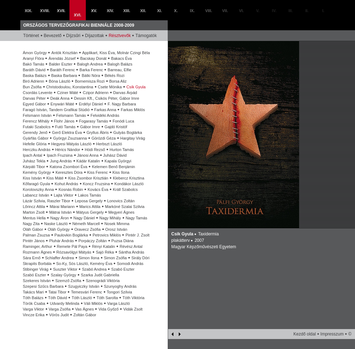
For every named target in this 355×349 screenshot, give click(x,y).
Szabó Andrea (94, 269)
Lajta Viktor (63, 195)
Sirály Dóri (140, 258)
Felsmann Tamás (71, 115)
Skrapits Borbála (37, 263)
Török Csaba (34, 303)
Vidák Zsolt (132, 309)
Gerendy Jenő (35, 132)
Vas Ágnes (84, 309)
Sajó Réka (105, 252)
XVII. (61, 11)
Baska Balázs (35, 75)
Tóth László (82, 298)
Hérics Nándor (67, 149)
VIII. (208, 11)
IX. (192, 11)
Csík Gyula (136, 87)
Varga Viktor (33, 309)
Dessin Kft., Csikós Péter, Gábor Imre (106, 98)
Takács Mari (33, 292)
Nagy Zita (31, 224)
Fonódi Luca (123, 121)
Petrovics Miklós (107, 235)
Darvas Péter (34, 98)
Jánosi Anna (88, 155)
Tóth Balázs (33, 298)
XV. (94, 11)
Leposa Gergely (89, 201)
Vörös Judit (59, 315)
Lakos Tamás (89, 195)
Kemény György (37, 172)
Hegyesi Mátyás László (71, 144)
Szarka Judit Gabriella (100, 275)
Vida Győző (108, 309)
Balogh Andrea (90, 64)
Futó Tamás (65, 127)
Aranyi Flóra (33, 58)
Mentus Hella (34, 218)
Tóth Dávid (57, 298)
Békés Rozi (115, 75)
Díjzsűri (73, 35)
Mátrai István (60, 212)
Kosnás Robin (70, 189)
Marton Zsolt (34, 212)
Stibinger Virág (35, 269)
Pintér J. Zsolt (137, 235)
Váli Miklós (93, 303)
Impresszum (332, 334)
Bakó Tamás (33, 64)
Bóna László (60, 81)
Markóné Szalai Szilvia (125, 206)
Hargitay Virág (132, 138)
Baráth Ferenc (62, 70)
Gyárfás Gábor (35, 138)
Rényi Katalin (103, 246)
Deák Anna (59, 98)
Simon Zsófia (115, 258)
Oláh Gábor (33, 229)
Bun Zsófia (32, 87)
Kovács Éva (98, 189)
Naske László (56, 224)
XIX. (28, 11)
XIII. (126, 11)
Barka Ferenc (91, 70)
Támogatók (146, 35)
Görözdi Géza (104, 138)
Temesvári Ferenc (86, 292)
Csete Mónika (110, 87)
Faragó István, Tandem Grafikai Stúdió (56, 110)
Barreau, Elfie (119, 70)
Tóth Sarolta (107, 298)
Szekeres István (37, 280)
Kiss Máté (54, 178)
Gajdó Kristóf (116, 127)
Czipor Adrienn (95, 92)
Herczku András (37, 149)
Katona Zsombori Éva (68, 167)
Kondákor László (128, 184)
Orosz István (116, 229)
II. (306, 11)
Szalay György (63, 275)
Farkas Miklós (133, 110)
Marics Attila (89, 206)
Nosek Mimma (116, 224)
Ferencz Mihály (36, 121)
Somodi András (130, 263)
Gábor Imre (90, 127)
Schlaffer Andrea (59, 258)
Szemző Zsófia (68, 280)
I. (323, 11)
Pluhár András (61, 241)
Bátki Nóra (91, 75)
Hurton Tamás (122, 149)
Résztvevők (120, 35)
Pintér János (34, 241)
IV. (274, 11)
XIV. (110, 11)
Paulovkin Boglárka (71, 235)
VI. (241, 11)
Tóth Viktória (133, 298)
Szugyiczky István (83, 286)
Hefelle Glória (35, 144)
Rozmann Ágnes (37, 252)
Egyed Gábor (34, 104)
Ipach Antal (32, 155)
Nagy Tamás (136, 218)
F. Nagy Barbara (122, 104)
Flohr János (64, 121)
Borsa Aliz (118, 81)
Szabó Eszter (122, 269)
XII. (143, 11)
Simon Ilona (89, 258)
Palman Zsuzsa (36, 235)
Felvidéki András (104, 115)
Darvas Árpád (125, 92)
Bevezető (53, 35)
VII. (225, 11)
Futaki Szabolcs (37, 127)
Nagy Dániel (84, 218)
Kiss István (32, 178)
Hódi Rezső (95, 149)
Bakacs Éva (121, 58)
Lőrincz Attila (34, 206)
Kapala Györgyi (118, 161)
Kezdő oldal (304, 334)
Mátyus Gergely (90, 212)
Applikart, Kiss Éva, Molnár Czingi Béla (116, 53)
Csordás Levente (37, 92)
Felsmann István (37, 115)
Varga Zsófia (60, 309)
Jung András (61, 161)
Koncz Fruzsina (96, 184)
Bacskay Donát (93, 58)
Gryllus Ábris (98, 132)
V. (257, 11)
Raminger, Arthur (37, 246)
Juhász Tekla (34, 161)
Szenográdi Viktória (103, 280)
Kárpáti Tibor (34, 167)
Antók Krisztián (64, 53)
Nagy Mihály (110, 218)
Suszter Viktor (65, 269)
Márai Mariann (61, 206)
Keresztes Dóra (69, 172)
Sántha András (131, 252)
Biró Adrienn (33, 81)
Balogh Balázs (120, 64)
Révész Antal (131, 246)
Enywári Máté (62, 104)
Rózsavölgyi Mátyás (73, 252)
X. (176, 11)
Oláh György (59, 229)
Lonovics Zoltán (121, 201)
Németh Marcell (86, 224)
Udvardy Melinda (64, 303)
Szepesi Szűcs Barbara (43, 286)
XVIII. (45, 11)
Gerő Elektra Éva (67, 132)
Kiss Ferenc (97, 172)
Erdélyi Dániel (91, 104)
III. (290, 11)
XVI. (78, 15)
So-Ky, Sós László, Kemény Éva (84, 263)
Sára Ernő (32, 258)
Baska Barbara (64, 75)
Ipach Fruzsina (59, 155)
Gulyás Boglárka (127, 132)
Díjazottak (94, 35)
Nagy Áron (59, 218)
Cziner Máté (67, 92)
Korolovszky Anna (38, 189)
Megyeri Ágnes (121, 212)
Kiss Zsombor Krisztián (88, 178)
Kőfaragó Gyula (36, 184)
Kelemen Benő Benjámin (113, 167)
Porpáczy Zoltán (92, 241)
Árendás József (61, 58)
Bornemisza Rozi (89, 81)
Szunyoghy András (120, 286)
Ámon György (35, 53)
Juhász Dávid (115, 155)
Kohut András (66, 184)
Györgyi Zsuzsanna (70, 138)
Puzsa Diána (122, 241)
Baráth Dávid (34, 70)
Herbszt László (109, 144)
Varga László (118, 303)
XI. (159, 11)
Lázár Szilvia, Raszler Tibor (46, 201)
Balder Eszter (60, 64)
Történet (31, 35)
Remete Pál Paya (72, 246)
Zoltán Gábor (84, 315)
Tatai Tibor (57, 292)
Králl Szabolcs (125, 189)
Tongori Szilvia (119, 292)
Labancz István (36, 195)
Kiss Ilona (121, 172)
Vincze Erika (34, 315)
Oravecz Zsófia (87, 229)
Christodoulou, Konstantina (69, 87)
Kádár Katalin (88, 161)
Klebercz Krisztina (128, 178)
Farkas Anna (105, 110)
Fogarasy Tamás (93, 121)
